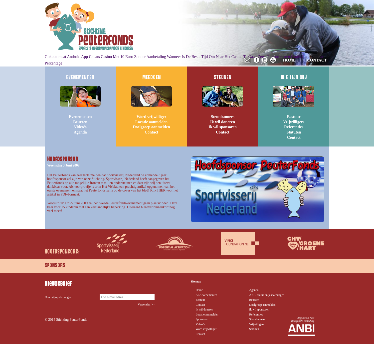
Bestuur (293, 116)
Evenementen (80, 116)
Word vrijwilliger (152, 116)
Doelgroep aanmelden (151, 127)
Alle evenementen (206, 295)
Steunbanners (222, 116)
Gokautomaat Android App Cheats (72, 56)
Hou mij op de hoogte (58, 297)
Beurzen (80, 122)
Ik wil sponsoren (222, 127)
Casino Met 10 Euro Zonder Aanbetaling (133, 56)
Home (199, 290)
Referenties (293, 127)
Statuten (294, 132)
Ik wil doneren (222, 122)
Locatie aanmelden (151, 122)
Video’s (80, 127)
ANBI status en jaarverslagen (266, 295)
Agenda (80, 132)
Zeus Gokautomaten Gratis (279, 56)
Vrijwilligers (293, 122)
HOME (289, 60)
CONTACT (317, 60)
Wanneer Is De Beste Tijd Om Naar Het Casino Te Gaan (212, 56)
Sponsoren (202, 319)
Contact (151, 132)
